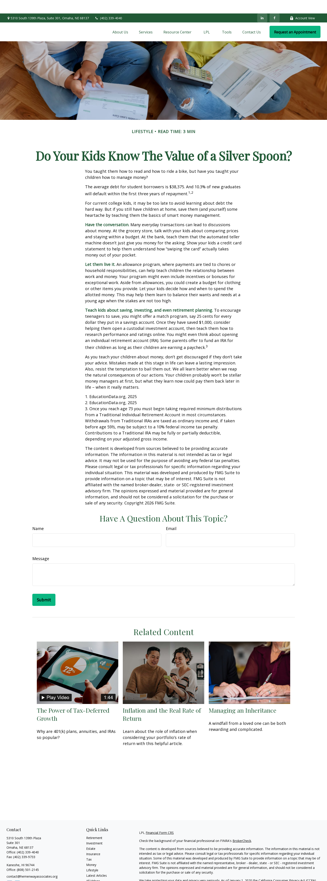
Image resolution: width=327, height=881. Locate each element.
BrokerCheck (242, 827)
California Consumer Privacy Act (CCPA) (287, 867)
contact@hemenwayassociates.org (32, 863)
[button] (120, 18)
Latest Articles (96, 862)
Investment (94, 830)
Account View (302, 4)
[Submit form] (43, 586)
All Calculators (96, 873)
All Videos (93, 867)
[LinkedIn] (262, 4)
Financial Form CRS (160, 819)
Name (38, 515)
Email (171, 515)
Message (40, 545)
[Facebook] (275, 4)
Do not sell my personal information (270, 872)
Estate (90, 835)
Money (91, 851)
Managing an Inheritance (242, 697)
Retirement (94, 824)
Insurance (93, 840)
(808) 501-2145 (27, 856)
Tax (89, 846)
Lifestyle (92, 857)
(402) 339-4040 (108, 4)
